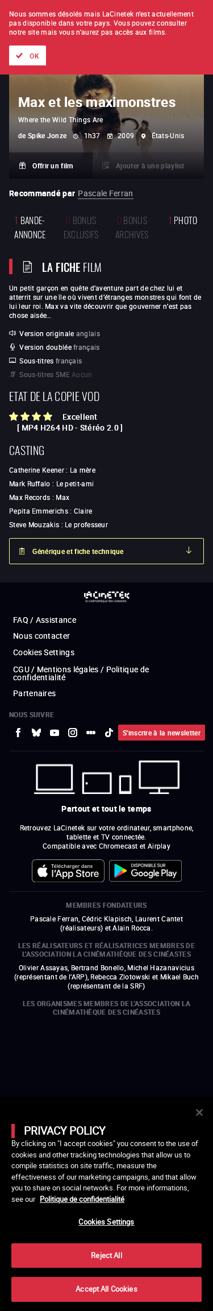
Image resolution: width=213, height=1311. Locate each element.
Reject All (106, 1255)
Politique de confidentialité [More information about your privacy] (82, 1199)
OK (34, 55)
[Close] (199, 1112)
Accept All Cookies (106, 1289)
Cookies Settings (106, 1222)
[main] (106, 1204)
